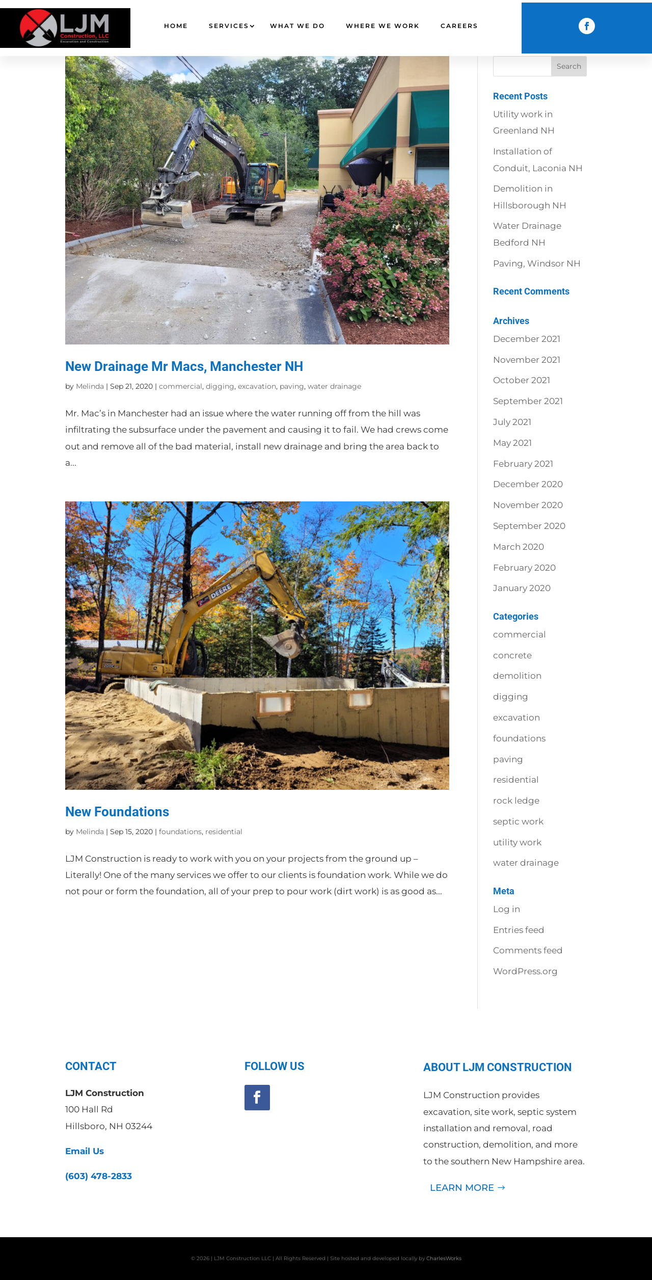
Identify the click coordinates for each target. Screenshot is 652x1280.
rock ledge (516, 800)
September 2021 (528, 401)
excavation (257, 386)
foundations (180, 831)
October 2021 (521, 380)
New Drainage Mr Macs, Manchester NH (184, 366)
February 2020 (524, 568)
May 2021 (512, 443)
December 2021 (526, 339)
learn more (478, 1187)
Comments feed (528, 950)
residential (223, 831)
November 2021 (526, 360)
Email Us (68, 1151)
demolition (517, 676)
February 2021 (523, 464)
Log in (506, 909)
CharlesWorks (443, 1258)
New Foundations (117, 811)
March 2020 (518, 547)
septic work (518, 821)
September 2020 (529, 526)
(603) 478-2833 (82, 1176)
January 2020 (522, 588)
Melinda (90, 386)
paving (292, 386)
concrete (512, 655)
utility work (517, 842)
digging (220, 386)
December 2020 (528, 484)
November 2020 (528, 505)
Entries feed (519, 930)
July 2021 (512, 422)
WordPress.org (525, 971)
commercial (180, 386)
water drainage (334, 386)
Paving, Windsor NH (537, 263)
